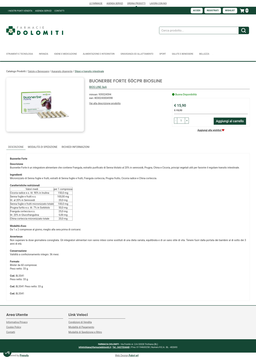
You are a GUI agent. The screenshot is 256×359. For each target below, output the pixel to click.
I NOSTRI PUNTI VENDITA (20, 11)
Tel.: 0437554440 (121, 347)
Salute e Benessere (38, 71)
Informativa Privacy (17, 322)
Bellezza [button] (204, 54)
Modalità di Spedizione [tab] (42, 147)
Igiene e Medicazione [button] (65, 54)
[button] (175, 121)
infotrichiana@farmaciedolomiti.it (95, 347)
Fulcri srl (133, 355)
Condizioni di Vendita (80, 322)
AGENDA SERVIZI (114, 3)
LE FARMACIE (95, 3)
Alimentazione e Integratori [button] (99, 54)
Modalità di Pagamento (81, 327)
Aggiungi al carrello (230, 121)
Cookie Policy (13, 327)
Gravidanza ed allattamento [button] (137, 54)
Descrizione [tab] (16, 147)
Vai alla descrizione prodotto (105, 103)
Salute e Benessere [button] (182, 54)
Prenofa (24, 355)
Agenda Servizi (43, 11)
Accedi (197, 10)
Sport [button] (162, 54)
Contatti (59, 11)
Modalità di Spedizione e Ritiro (85, 332)
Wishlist (230, 10)
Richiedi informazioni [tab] (76, 147)
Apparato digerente (62, 71)
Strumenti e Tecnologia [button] (19, 54)
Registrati (213, 10)
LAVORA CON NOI (158, 3)
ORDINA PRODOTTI (136, 3)
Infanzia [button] (43, 54)
